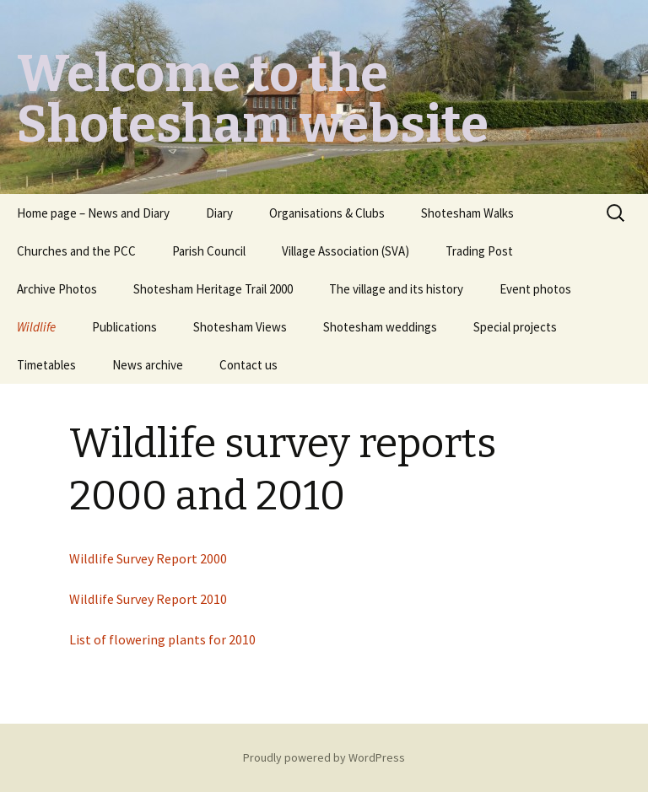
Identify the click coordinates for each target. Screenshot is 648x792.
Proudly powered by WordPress (324, 757)
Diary (219, 213)
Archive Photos (57, 289)
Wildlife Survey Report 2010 (148, 598)
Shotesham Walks (467, 213)
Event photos (535, 289)
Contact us (248, 365)
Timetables (46, 365)
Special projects (515, 327)
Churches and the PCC (76, 251)
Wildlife (36, 327)
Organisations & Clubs (327, 213)
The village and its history (396, 289)
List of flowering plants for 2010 (162, 639)
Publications (124, 327)
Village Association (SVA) (345, 251)
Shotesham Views (240, 327)
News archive (147, 365)
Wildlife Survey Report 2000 (148, 558)
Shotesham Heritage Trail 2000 (213, 289)
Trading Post (479, 251)
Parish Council (209, 251)
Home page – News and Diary (93, 213)
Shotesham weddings (380, 327)
